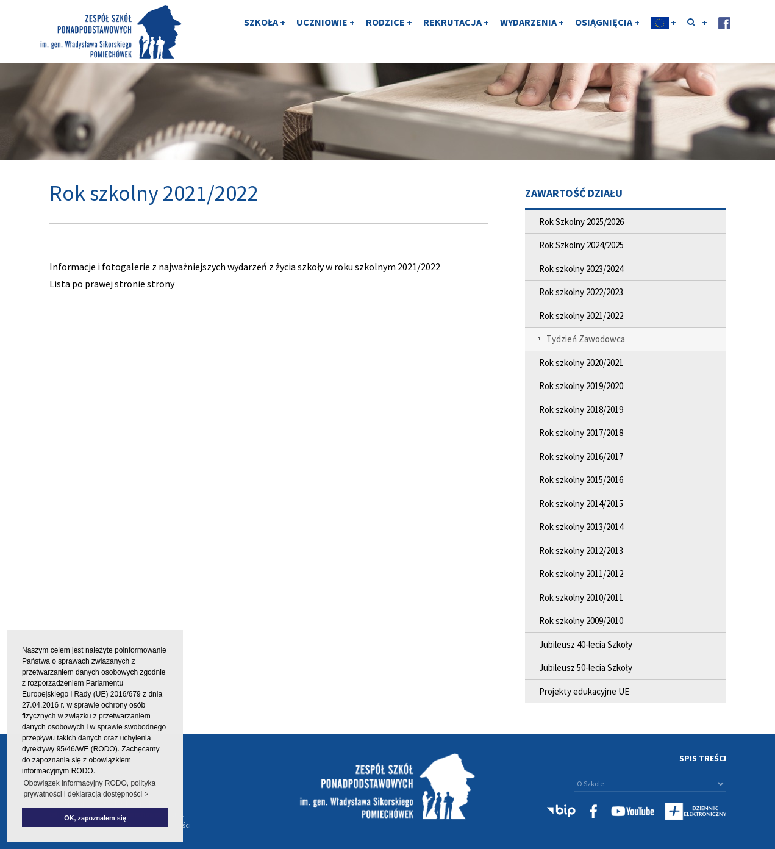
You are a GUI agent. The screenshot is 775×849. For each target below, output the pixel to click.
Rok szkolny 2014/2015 (581, 503)
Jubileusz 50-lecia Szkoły (585, 667)
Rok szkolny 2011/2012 (581, 573)
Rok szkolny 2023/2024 (581, 268)
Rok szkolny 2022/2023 (581, 292)
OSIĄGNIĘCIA (607, 32)
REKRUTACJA (456, 32)
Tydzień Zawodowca (585, 339)
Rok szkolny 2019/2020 (581, 386)
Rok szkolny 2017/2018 (581, 433)
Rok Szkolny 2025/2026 (581, 221)
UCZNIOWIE (325, 32)
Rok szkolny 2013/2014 (581, 526)
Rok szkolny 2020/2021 (581, 362)
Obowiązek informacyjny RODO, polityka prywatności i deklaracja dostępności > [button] (89, 788)
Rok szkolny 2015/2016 (581, 479)
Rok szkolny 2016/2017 (581, 456)
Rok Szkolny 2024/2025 (581, 245)
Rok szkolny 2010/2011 (581, 597)
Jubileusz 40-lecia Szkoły (585, 644)
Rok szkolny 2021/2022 (581, 315)
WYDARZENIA (532, 32)
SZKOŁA (264, 32)
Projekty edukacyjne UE (584, 691)
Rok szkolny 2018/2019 (581, 409)
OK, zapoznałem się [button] (95, 818)
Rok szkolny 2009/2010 (581, 620)
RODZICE (389, 32)
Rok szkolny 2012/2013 (581, 550)
